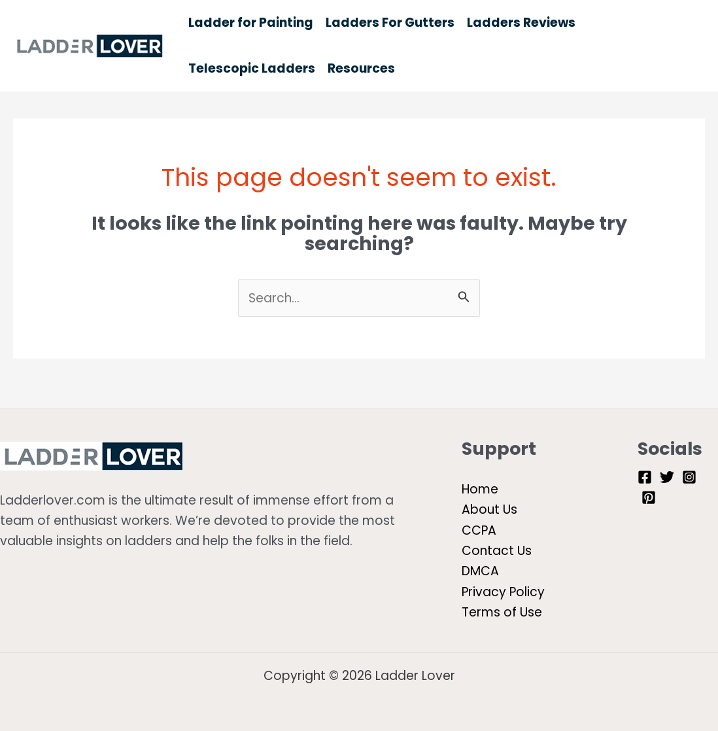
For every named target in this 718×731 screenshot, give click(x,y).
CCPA (479, 530)
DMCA (480, 571)
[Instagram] (689, 477)
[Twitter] (667, 477)
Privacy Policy (503, 592)
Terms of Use (502, 612)
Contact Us (497, 551)
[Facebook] (645, 477)
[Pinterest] (648, 497)
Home (480, 489)
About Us (489, 509)
